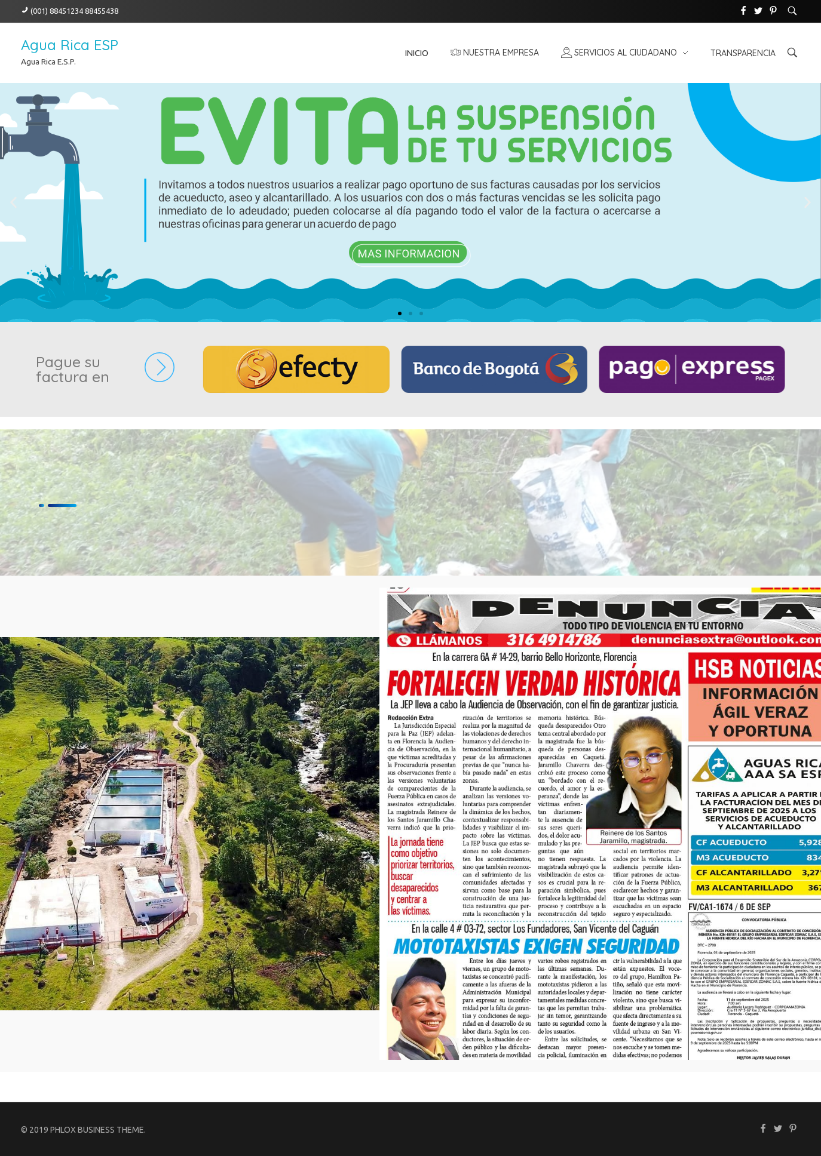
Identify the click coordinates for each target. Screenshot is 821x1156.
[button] (13, 202)
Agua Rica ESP (69, 45)
